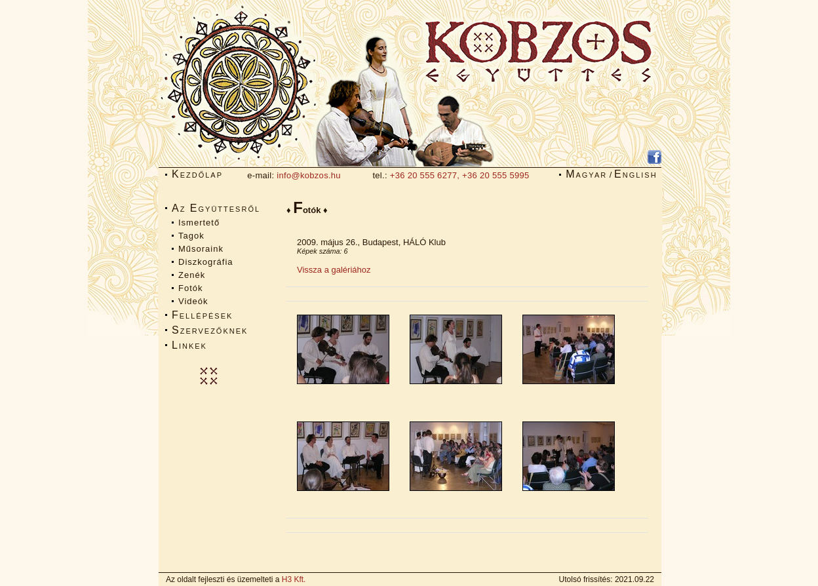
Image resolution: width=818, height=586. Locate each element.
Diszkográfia (205, 262)
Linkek (189, 345)
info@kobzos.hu (309, 175)
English (635, 174)
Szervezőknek (210, 330)
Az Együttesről (216, 208)
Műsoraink (201, 249)
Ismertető (199, 222)
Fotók (190, 288)
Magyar (586, 174)
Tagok (191, 236)
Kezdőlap (197, 174)
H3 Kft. (294, 579)
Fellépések (202, 315)
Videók (193, 301)
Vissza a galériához (334, 270)
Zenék (191, 275)
